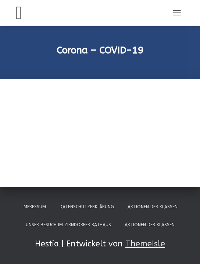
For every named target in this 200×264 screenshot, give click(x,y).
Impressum (34, 206)
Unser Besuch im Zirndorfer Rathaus (68, 224)
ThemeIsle (145, 244)
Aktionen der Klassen (153, 206)
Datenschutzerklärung (87, 206)
